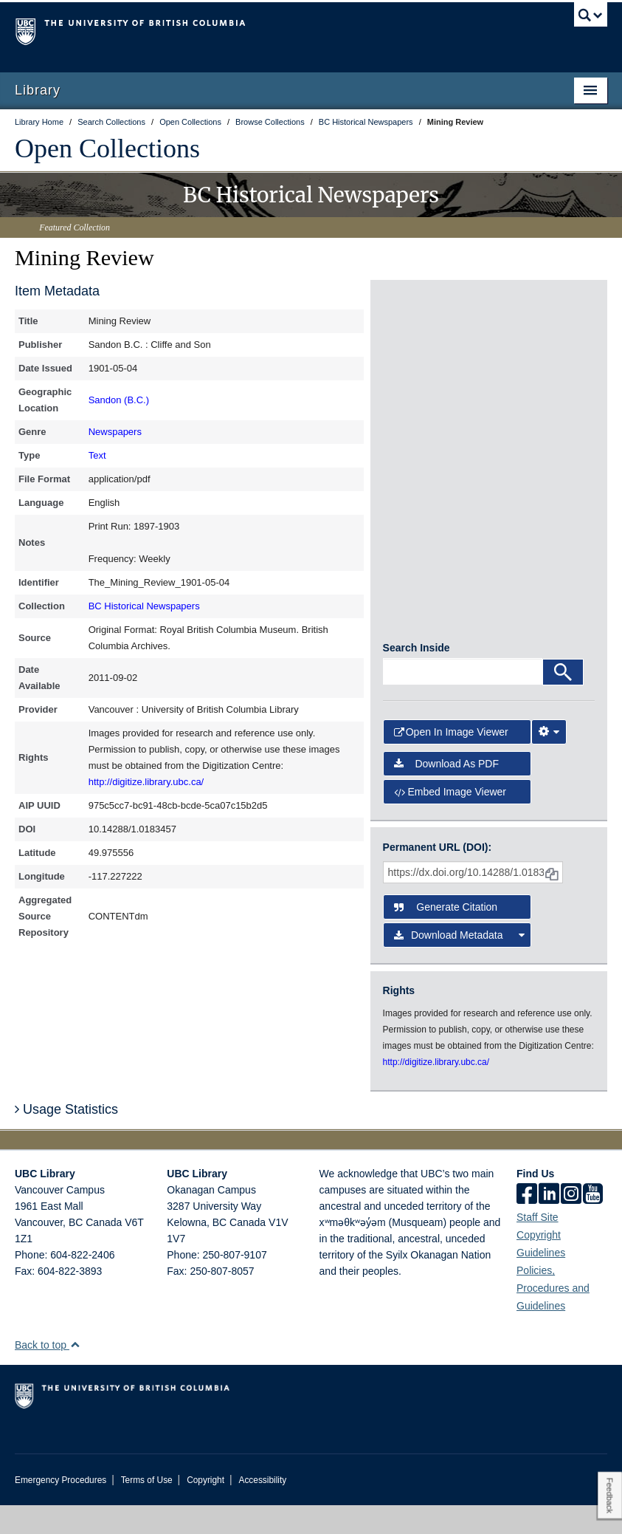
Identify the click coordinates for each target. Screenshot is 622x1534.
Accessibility (262, 1509)
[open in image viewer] (418, 346)
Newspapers (115, 431)
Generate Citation (446, 936)
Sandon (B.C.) (119, 399)
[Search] (563, 701)
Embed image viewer (450, 820)
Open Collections (107, 148)
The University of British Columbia (267, 30)
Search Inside (416, 676)
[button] (74, 1373)
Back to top (47, 1374)
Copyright (205, 1509)
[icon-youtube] (593, 1224)
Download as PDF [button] (446, 792)
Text (97, 455)
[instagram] (571, 1224)
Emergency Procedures (60, 1509)
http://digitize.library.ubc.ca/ (146, 781)
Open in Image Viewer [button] (451, 761)
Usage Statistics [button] (66, 1137)
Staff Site (537, 1246)
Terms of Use (147, 1509)
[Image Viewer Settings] (549, 760)
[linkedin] (549, 1224)
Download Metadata (459, 964)
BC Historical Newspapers (144, 606)
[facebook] (526, 1224)
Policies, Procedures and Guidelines (553, 1316)
